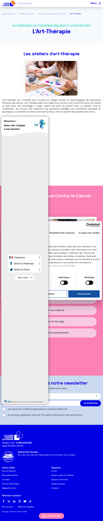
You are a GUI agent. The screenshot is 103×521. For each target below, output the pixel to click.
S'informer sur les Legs (51, 321)
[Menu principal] (100, 3)
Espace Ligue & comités (63, 475)
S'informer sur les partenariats (51, 333)
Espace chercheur (60, 480)
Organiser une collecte (51, 310)
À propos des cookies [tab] (89, 233)
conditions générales (33, 409)
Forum (54, 471)
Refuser (51, 294)
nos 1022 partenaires (21, 246)
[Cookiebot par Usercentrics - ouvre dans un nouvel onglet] (88, 225)
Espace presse (58, 484)
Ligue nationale (8, 14)
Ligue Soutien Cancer (13, 446)
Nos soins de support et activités (52, 14)
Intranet (55, 488)
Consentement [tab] (13, 233)
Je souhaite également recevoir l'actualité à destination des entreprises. (45, 415)
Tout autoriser (84, 294)
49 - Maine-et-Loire (27, 14)
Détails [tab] (35, 233)
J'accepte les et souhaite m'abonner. (38, 409)
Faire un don (54, 516)
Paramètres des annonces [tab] (62, 233)
